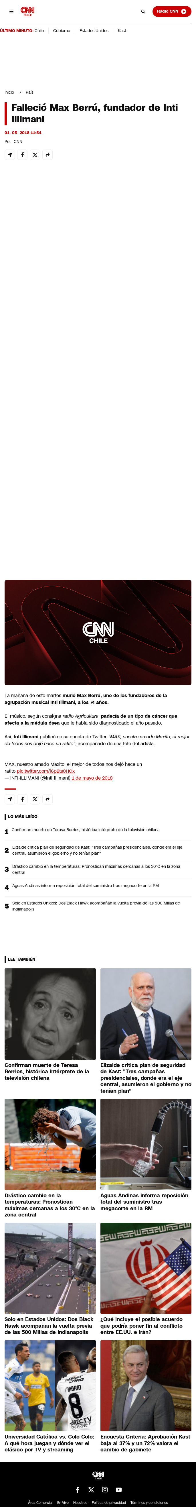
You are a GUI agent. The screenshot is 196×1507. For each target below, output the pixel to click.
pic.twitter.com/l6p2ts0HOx (46, 771)
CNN (18, 141)
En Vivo (63, 1502)
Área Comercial (40, 1502)
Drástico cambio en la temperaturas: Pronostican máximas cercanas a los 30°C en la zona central (96, 869)
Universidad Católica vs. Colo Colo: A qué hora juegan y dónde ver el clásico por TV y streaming (49, 1443)
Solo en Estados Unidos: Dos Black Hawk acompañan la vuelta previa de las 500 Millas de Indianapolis (96, 906)
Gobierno (61, 31)
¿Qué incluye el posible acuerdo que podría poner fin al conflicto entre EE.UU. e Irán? (141, 1326)
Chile (39, 31)
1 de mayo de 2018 (92, 778)
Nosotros (80, 1502)
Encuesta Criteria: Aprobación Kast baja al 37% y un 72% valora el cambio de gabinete (145, 1443)
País (29, 92)
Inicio (9, 92)
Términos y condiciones (149, 1502)
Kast (122, 31)
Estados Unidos (94, 31)
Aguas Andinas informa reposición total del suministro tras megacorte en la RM (85, 885)
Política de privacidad (109, 1502)
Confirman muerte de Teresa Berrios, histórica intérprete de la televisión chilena (86, 830)
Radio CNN (172, 11)
